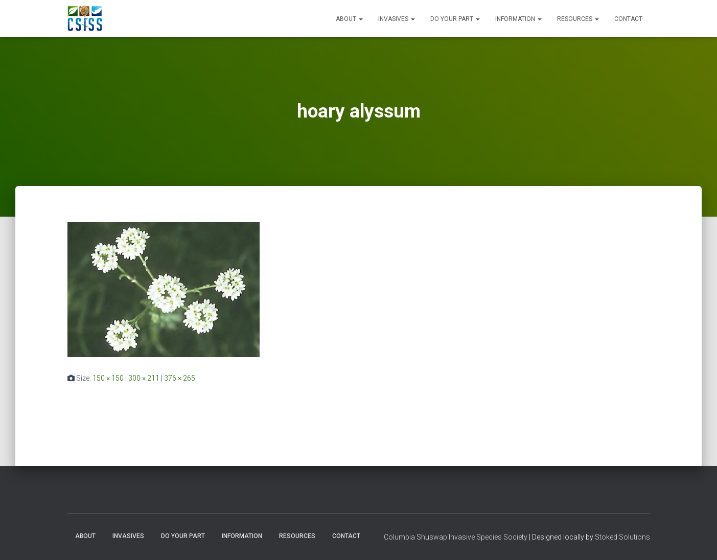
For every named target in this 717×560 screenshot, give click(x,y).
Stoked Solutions (622, 537)
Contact (628, 18)
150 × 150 (108, 378)
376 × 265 (179, 378)
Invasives (396, 18)
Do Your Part (455, 18)
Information (518, 18)
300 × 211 (143, 378)
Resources (578, 18)
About (349, 18)
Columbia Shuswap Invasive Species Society (455, 537)
